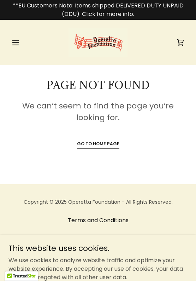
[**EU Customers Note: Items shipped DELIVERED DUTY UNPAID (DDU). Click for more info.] (98, 9)
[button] (21, 42)
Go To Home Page (98, 144)
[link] (98, 42)
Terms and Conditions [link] (98, 220)
